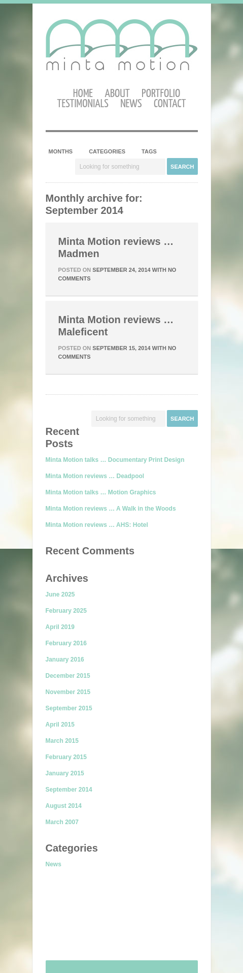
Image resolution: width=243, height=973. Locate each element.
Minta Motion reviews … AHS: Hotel (97, 524)
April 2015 (60, 724)
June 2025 (60, 594)
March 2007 (62, 822)
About (117, 94)
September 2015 (69, 708)
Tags (149, 151)
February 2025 (66, 610)
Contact (170, 104)
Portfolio (161, 94)
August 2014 (64, 805)
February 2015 (66, 757)
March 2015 (62, 740)
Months (61, 151)
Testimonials (83, 104)
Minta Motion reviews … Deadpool (95, 476)
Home (83, 94)
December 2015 (68, 675)
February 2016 (66, 643)
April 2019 (60, 627)
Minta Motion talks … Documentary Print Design (115, 459)
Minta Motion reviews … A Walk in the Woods (111, 508)
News (131, 104)
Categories (107, 151)
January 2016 (65, 659)
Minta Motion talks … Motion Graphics (101, 492)
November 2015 (68, 692)
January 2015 (65, 773)
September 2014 (69, 789)
